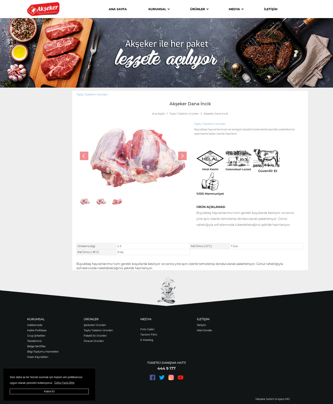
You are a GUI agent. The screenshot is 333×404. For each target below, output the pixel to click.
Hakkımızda (34, 325)
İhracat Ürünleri (94, 341)
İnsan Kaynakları (37, 356)
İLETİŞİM (270, 9)
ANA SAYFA (118, 9)
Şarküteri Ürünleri (95, 325)
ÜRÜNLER (199, 9)
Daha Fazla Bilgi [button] (64, 382)
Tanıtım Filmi (148, 334)
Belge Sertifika (36, 346)
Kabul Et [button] (49, 391)
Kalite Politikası (37, 330)
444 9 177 (166, 368)
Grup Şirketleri (36, 335)
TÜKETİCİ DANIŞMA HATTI (166, 363)
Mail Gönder (204, 330)
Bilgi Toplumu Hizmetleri (43, 351)
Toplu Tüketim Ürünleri (92, 94)
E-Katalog (146, 339)
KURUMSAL (159, 9)
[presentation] (84, 156)
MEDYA (236, 9)
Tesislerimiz (34, 341)
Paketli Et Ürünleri (95, 335)
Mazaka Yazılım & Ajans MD (272, 399)
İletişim (201, 325)
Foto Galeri (147, 329)
